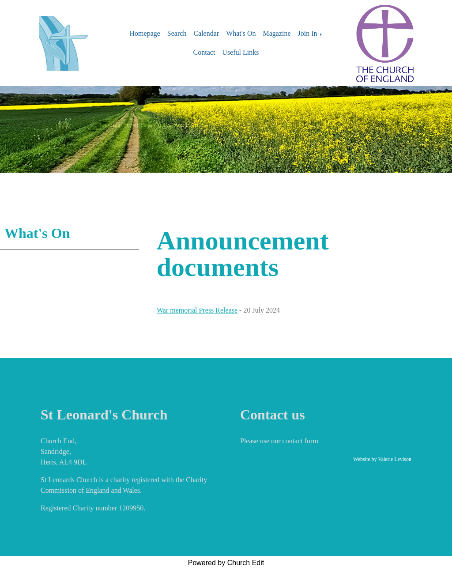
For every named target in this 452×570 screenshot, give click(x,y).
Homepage (145, 33)
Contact (204, 52)
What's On (241, 33)
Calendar (206, 33)
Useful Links (240, 52)
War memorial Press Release (197, 310)
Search (177, 33)
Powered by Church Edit (226, 562)
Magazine (276, 33)
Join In (307, 33)
